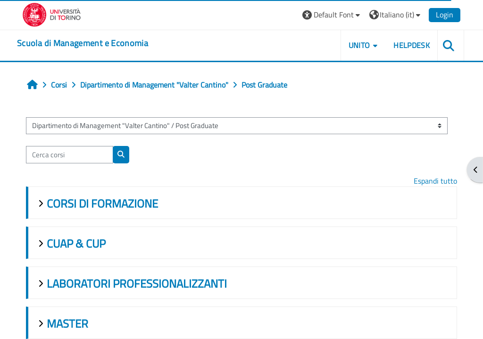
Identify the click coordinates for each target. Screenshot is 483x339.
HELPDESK (411, 45)
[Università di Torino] (51, 13)
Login (444, 14)
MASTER (67, 323)
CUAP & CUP (76, 243)
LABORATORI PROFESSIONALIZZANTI (137, 283)
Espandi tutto (435, 180)
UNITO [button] (359, 45)
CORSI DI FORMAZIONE (102, 203)
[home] (82, 43)
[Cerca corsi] (69, 154)
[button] (332, 15)
